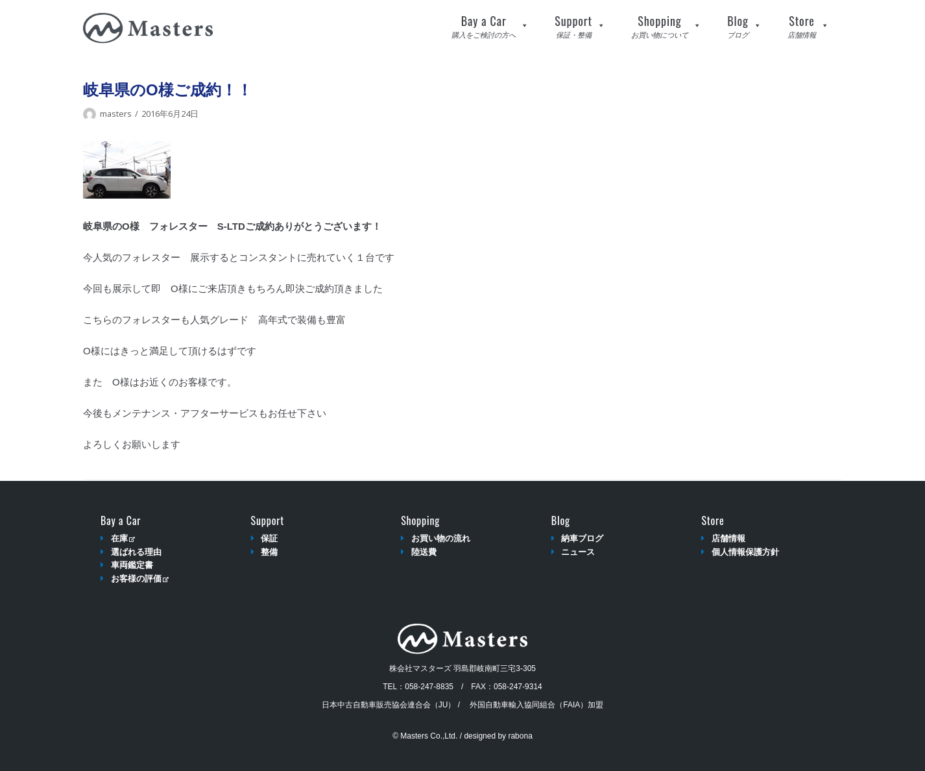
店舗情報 (728, 538)
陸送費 (424, 552)
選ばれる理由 (136, 552)
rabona (520, 735)
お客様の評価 (140, 578)
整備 (269, 552)
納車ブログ (582, 538)
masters (116, 113)
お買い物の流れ (440, 538)
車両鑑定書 (132, 565)
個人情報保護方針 (745, 552)
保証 (269, 538)
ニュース (578, 552)
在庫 (123, 538)
